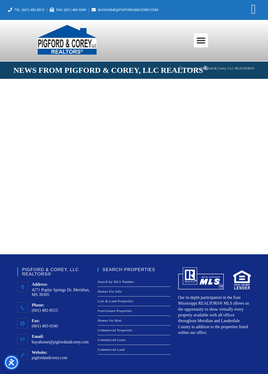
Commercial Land (111, 349)
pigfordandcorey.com (49, 357)
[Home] (180, 68)
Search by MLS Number (116, 282)
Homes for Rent (109, 320)
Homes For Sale (110, 291)
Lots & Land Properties (115, 301)
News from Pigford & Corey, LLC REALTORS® (221, 68)
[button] (201, 40)
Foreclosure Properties (115, 311)
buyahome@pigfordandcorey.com (60, 342)
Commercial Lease (112, 340)
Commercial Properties (115, 330)
